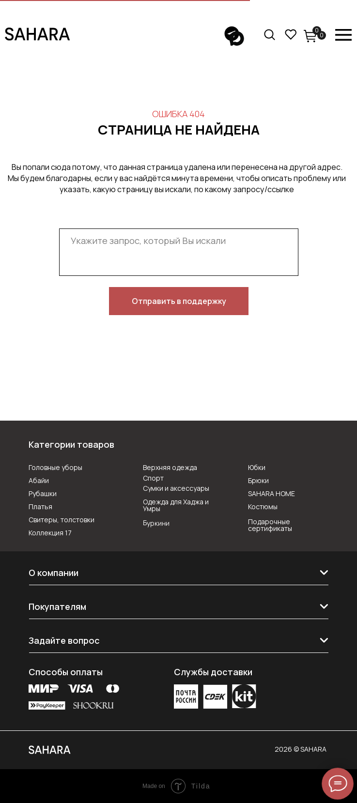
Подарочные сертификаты (270, 525)
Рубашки (43, 493)
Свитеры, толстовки (61, 519)
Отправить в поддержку (179, 301)
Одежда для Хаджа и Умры (176, 505)
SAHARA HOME (271, 493)
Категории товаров (71, 444)
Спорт (153, 478)
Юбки (256, 467)
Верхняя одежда (170, 467)
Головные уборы (55, 467)
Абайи (39, 480)
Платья (40, 506)
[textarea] (178, 252)
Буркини (155, 523)
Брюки (258, 480)
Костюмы (263, 506)
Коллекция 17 (50, 532)
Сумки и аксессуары (176, 488)
